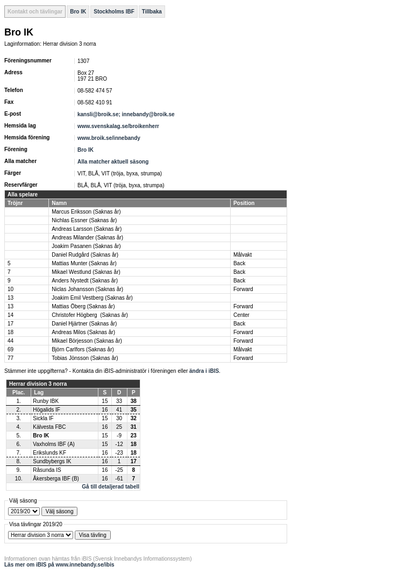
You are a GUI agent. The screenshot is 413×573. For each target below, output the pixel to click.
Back (239, 263)
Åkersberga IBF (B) (56, 479)
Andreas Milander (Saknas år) (87, 237)
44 (10, 341)
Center (241, 315)
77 (10, 358)
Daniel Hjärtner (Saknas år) (84, 324)
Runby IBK (46, 401)
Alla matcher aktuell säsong (112, 162)
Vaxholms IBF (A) (54, 444)
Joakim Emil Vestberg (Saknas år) (92, 298)
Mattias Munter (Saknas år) (84, 263)
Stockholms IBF (114, 12)
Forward (243, 289)
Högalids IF (46, 410)
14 (10, 315)
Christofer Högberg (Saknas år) (90, 315)
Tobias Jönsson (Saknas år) (85, 358)
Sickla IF (43, 418)
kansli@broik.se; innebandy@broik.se (126, 114)
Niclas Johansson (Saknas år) (87, 289)
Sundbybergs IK (52, 461)
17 (10, 324)
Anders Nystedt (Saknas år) (85, 281)
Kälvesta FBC (49, 427)
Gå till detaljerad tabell (110, 487)
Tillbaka (152, 12)
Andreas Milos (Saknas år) (83, 332)
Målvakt (242, 255)
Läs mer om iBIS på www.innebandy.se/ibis (59, 565)
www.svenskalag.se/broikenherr (118, 126)
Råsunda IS (47, 470)
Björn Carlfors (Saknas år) (83, 349)
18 (10, 332)
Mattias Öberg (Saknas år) (83, 306)
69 (10, 349)
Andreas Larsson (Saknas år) (87, 229)
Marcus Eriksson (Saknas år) (86, 212)
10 (10, 289)
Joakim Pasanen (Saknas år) (86, 246)
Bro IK (78, 12)
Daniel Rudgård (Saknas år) (85, 255)
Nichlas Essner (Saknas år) (84, 220)
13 (10, 298)
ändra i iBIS (204, 371)
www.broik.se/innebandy (108, 138)
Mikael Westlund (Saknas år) (86, 272)
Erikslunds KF (49, 453)
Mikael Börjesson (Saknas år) (87, 341)
